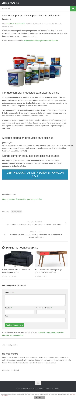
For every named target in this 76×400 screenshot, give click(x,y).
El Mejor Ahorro (10, 2)
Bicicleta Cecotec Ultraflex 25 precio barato (23, 360)
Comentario (10, 292)
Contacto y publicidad (10, 370)
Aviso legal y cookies (10, 345)
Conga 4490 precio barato (46, 363)
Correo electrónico (44, 308)
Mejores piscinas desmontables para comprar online (22, 199)
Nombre (8, 308)
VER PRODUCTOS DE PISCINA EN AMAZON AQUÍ (35, 174)
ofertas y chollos (17, 212)
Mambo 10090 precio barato (13, 357)
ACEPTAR (39, 397)
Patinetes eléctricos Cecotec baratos (22, 363)
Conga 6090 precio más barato (36, 357)
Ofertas (6, 8)
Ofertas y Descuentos (15, 24)
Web (6, 316)
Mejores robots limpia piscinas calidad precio (41, 41)
